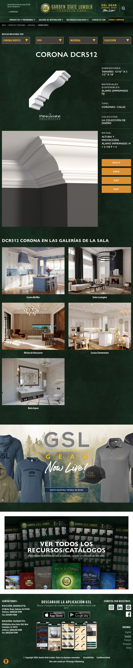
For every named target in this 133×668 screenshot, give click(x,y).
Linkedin (119, 607)
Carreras (13, 12)
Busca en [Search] (123, 8)
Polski (128, 647)
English (128, 632)
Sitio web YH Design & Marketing (66, 661)
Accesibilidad (88, 657)
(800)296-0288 (16, 630)
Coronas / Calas (113, 107)
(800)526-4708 (16, 612)
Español (128, 636)
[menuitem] (110, 8)
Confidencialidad (103, 657)
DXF (116, 180)
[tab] (22, 20)
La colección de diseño (113, 122)
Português (127, 644)
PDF (116, 189)
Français (127, 640)
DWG (116, 171)
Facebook (128, 614)
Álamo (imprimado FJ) (115, 92)
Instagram (111, 607)
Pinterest (128, 607)
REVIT (116, 162)
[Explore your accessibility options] (6, 661)
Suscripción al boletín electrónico (19, 5)
